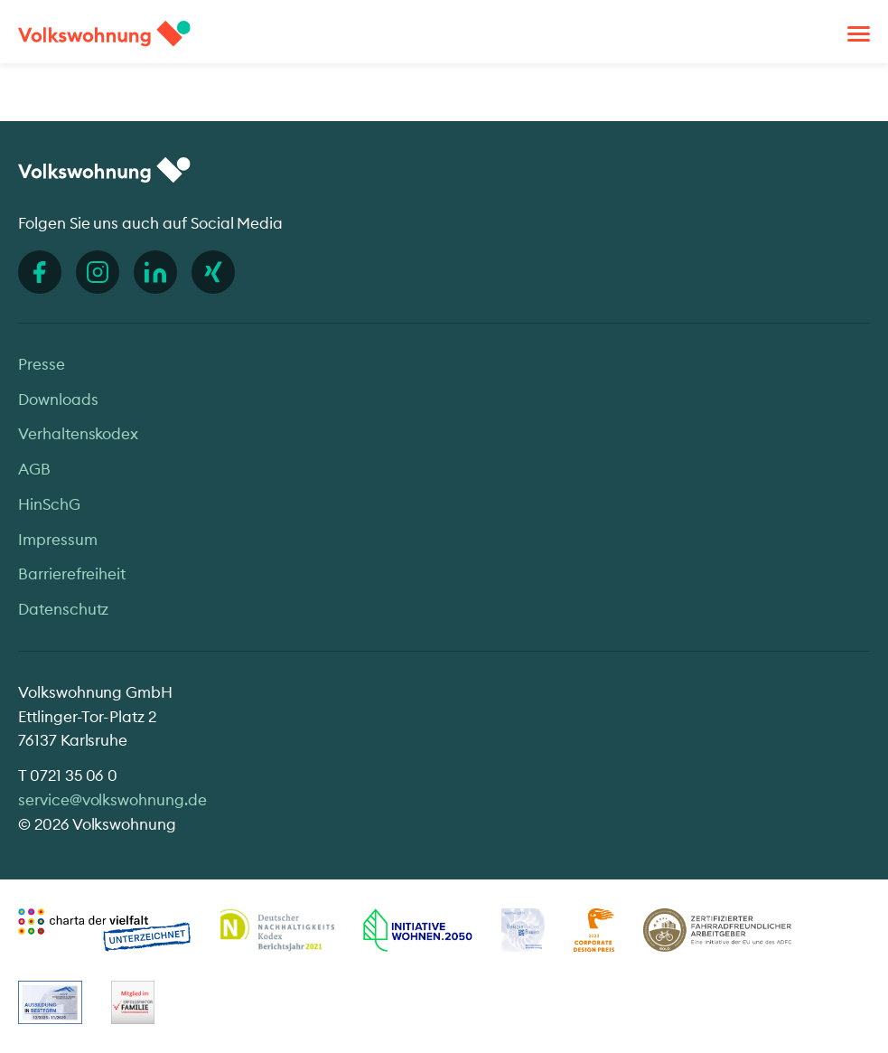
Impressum (58, 539)
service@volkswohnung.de (112, 799)
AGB (34, 468)
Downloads (58, 399)
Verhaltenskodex (78, 433)
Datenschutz (63, 608)
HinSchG (49, 503)
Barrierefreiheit (72, 573)
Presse (41, 363)
